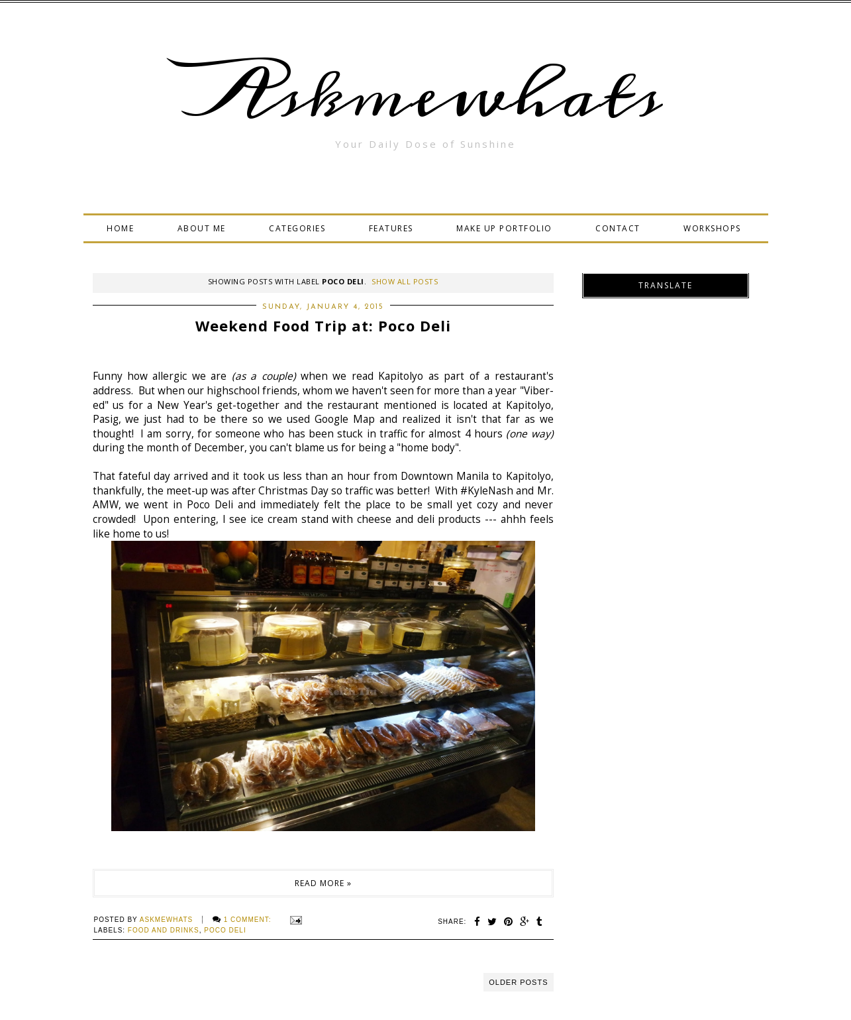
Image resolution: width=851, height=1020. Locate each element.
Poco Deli (225, 930)
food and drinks (163, 930)
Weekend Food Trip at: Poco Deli (323, 325)
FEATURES (391, 228)
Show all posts (405, 281)
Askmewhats (425, 95)
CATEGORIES (297, 228)
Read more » (323, 883)
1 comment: (249, 919)
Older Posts (518, 982)
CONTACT (617, 228)
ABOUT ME (201, 228)
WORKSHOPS (712, 228)
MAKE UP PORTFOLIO (504, 228)
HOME (120, 228)
